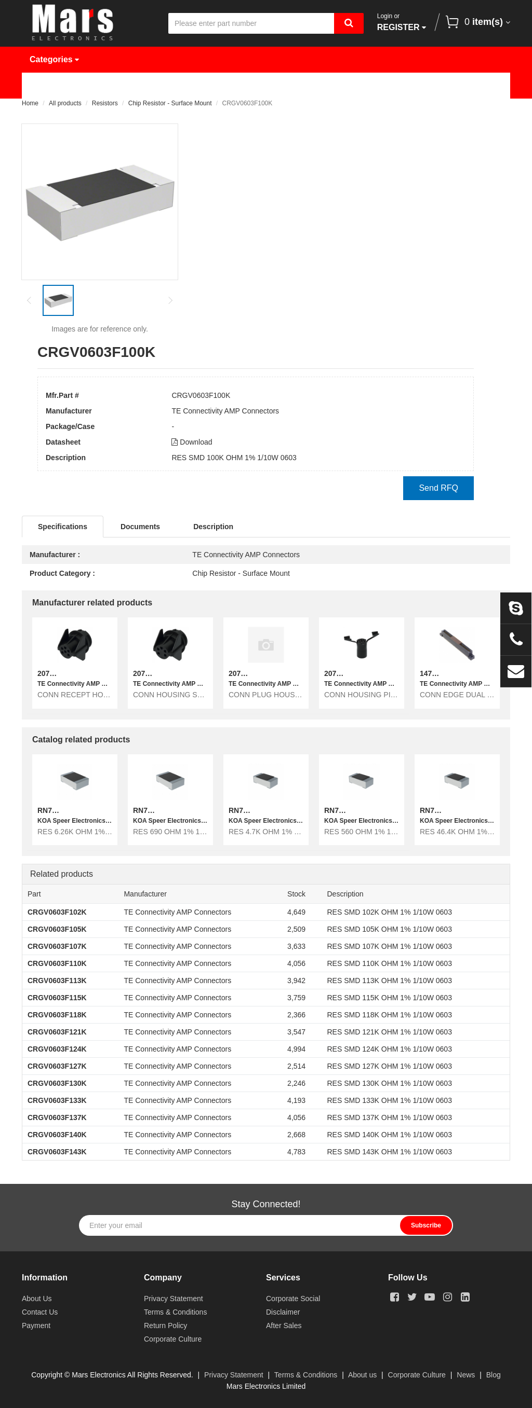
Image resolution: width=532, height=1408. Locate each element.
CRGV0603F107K (57, 946)
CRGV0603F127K (57, 1066)
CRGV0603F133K (57, 1100)
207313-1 (244, 673)
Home (48, 85)
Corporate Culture (173, 1339)
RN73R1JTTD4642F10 (457, 810)
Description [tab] (213, 526)
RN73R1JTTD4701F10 (266, 810)
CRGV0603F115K (57, 997)
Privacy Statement (173, 1298)
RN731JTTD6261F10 (72, 810)
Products (109, 85)
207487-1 (148, 673)
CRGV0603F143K (57, 1152)
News (344, 85)
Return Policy (165, 1325)
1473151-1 (437, 673)
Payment (36, 1325)
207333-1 (52, 673)
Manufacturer (185, 85)
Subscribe (426, 1225)
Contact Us (59, 111)
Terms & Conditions (175, 1312)
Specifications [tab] (62, 526)
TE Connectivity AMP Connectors (225, 411)
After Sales (283, 1325)
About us (362, 1375)
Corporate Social (293, 1298)
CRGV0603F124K (57, 1049)
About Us (404, 85)
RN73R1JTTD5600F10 (361, 810)
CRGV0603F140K (57, 1134)
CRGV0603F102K (57, 912)
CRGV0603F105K (57, 929)
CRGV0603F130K (57, 1083)
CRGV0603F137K (57, 1117)
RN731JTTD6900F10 (168, 810)
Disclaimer (283, 1312)
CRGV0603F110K (57, 963)
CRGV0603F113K (57, 980)
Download (191, 442)
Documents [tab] (140, 526)
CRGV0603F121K (57, 1032)
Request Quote (272, 85)
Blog (493, 1375)
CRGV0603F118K (57, 1015)
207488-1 (339, 673)
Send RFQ (438, 488)
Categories (54, 59)
